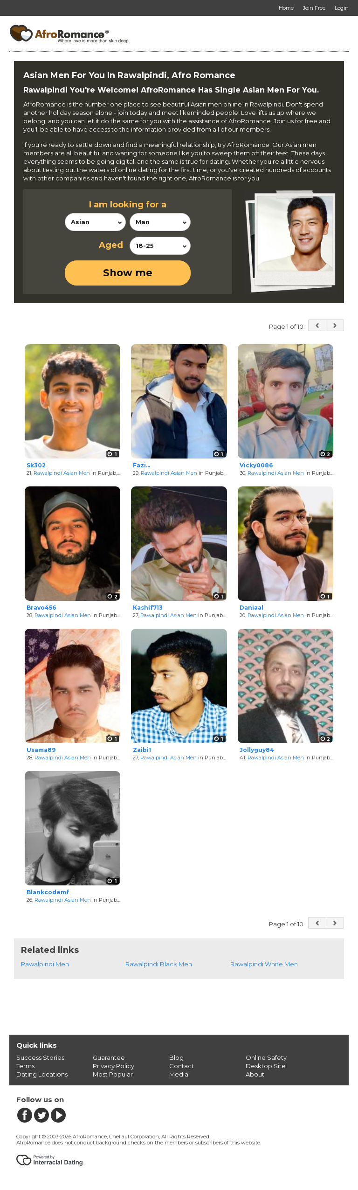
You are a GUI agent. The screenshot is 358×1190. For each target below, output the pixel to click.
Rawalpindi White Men (264, 964)
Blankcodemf (48, 892)
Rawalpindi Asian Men (62, 473)
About (255, 1074)
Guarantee (109, 1057)
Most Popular (113, 1074)
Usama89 (41, 749)
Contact (181, 1066)
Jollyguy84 (257, 749)
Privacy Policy (113, 1066)
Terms (25, 1066)
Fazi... (141, 465)
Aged (111, 245)
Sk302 (36, 465)
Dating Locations (42, 1074)
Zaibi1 (142, 749)
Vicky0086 (256, 465)
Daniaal (251, 607)
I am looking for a (127, 204)
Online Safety (266, 1057)
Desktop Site (266, 1066)
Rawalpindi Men (45, 964)
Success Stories (40, 1057)
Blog (176, 1057)
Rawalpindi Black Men (158, 964)
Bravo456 (41, 607)
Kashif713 (148, 607)
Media (178, 1074)
